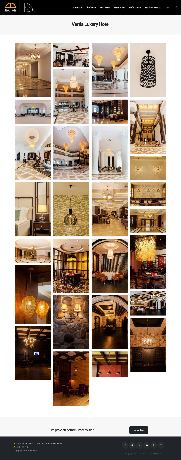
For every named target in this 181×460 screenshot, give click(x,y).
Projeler (105, 7)
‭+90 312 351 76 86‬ (22, 447)
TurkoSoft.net (157, 454)
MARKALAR (119, 7)
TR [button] (167, 7)
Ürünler (91, 7)
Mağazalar (135, 7)
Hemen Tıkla (138, 430)
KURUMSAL (78, 7)
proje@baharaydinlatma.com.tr (27, 451)
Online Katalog (153, 7)
